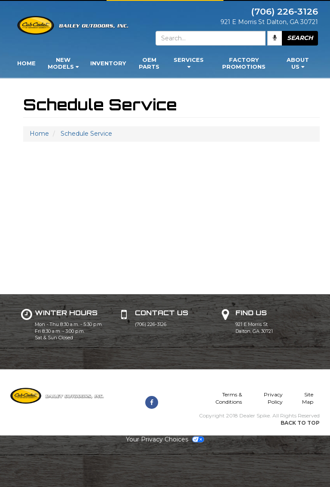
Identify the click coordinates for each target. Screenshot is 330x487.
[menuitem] (63, 64)
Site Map (307, 398)
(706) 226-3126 (150, 324)
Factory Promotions (244, 63)
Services (189, 63)
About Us (298, 63)
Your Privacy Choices (165, 439)
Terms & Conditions (228, 398)
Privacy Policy (273, 398)
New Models (63, 63)
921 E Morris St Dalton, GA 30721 (254, 327)
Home (26, 63)
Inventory (108, 63)
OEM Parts (149, 63)
